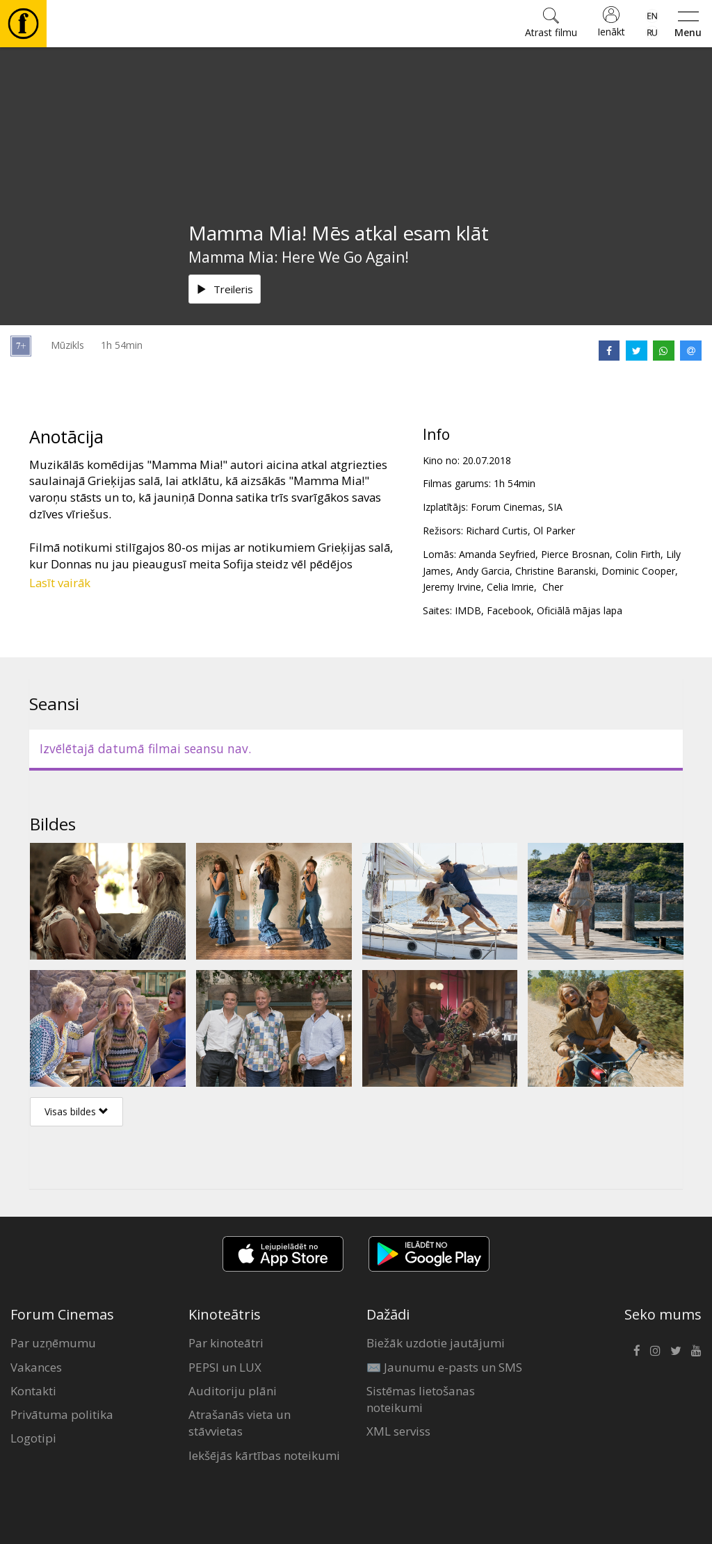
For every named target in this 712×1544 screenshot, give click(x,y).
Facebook (509, 610)
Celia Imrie (510, 586)
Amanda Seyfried (497, 554)
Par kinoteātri (226, 1343)
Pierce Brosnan (575, 554)
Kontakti (33, 1391)
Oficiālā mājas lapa (579, 610)
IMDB (468, 610)
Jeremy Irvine (452, 586)
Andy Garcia (483, 570)
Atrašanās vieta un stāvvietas (239, 1422)
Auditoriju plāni (232, 1391)
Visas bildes (76, 1111)
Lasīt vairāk (59, 583)
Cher (551, 586)
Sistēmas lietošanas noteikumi (420, 1399)
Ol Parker (554, 530)
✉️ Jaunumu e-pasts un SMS (444, 1367)
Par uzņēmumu (53, 1343)
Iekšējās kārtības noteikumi (264, 1455)
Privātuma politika (61, 1414)
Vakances (36, 1367)
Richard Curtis (497, 530)
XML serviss (398, 1431)
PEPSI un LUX (224, 1367)
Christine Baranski (555, 570)
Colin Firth (638, 554)
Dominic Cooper (638, 570)
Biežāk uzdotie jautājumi (435, 1343)
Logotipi (33, 1438)
